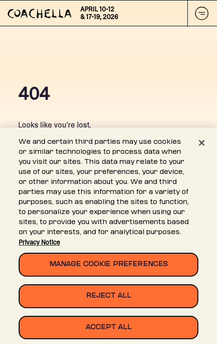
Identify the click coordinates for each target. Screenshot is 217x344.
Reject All (108, 298)
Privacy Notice (39, 244)
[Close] (201, 145)
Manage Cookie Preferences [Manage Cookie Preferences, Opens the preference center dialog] (108, 267)
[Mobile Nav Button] (202, 13)
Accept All (108, 329)
